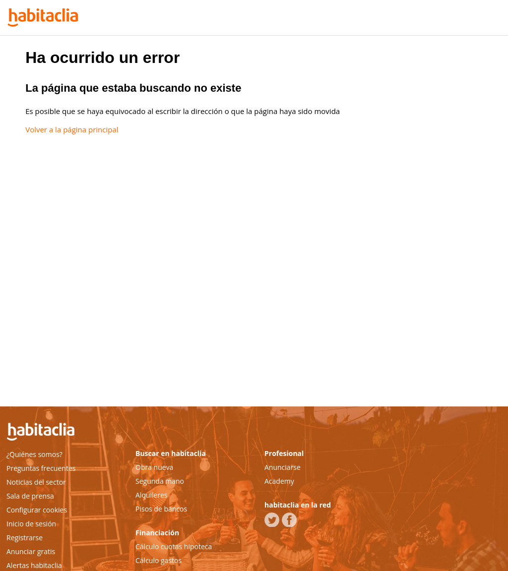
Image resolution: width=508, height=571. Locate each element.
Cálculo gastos (158, 560)
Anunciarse (282, 467)
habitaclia (56, 433)
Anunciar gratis (30, 551)
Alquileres (151, 495)
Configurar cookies (36, 509)
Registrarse (24, 537)
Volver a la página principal (71, 129)
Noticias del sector (36, 482)
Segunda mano (159, 481)
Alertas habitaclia (34, 565)
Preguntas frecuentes (40, 468)
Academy (279, 481)
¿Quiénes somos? (34, 454)
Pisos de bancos (161, 509)
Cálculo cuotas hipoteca (173, 546)
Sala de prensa (30, 496)
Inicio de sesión (31, 523)
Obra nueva (154, 467)
